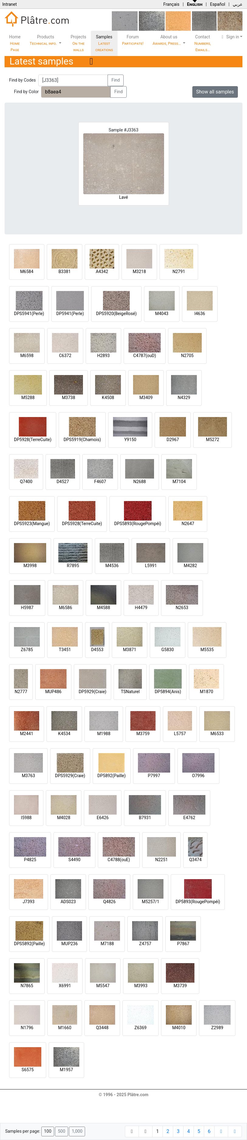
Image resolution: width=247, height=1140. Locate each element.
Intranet (9, 4)
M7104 (179, 481)
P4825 (30, 859)
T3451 (65, 649)
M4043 (161, 313)
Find (115, 80)
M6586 (65, 607)
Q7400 (26, 481)
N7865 (27, 985)
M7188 (107, 943)
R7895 (73, 565)
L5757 (180, 733)
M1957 (66, 1069)
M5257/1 (150, 901)
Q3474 (195, 859)
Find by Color (26, 91)
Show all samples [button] (215, 92)
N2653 (182, 607)
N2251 (161, 859)
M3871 (129, 649)
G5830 (167, 649)
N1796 (27, 1027)
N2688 (139, 481)
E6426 (102, 817)
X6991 (65, 985)
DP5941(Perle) (70, 313)
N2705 (187, 355)
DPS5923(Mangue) (32, 523)
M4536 (112, 565)
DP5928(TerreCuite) (32, 439)
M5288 (28, 397)
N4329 (184, 397)
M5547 (103, 985)
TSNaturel (130, 691)
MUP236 (69, 943)
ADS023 (68, 901)
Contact (202, 43)
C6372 (65, 355)
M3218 (139, 271)
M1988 (104, 733)
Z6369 (141, 1027)
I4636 (199, 313)
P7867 (183, 943)
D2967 (172, 439)
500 (61, 1131)
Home (15, 43)
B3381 (64, 271)
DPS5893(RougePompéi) (137, 523)
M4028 (63, 817)
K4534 (64, 733)
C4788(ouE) (119, 859)
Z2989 (217, 1027)
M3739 (180, 985)
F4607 (100, 481)
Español (217, 4)
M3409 (146, 397)
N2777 (21, 691)
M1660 (64, 1027)
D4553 (97, 649)
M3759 (143, 733)
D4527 (63, 481)
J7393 (28, 901)
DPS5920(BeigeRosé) (116, 313)
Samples (104, 43)
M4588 (103, 607)
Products (44, 40)
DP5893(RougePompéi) (198, 901)
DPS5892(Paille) (29, 943)
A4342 (102, 271)
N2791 (179, 271)
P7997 (154, 775)
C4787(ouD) (144, 355)
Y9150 (130, 439)
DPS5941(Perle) (29, 313)
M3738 (68, 397)
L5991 (151, 565)
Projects (78, 43)
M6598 (27, 355)
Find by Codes (22, 80)
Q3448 (102, 1027)
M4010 (179, 1027)
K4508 (108, 397)
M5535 (207, 649)
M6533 (217, 733)
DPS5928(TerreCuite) (82, 523)
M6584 (26, 271)
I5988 (26, 817)
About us (167, 40)
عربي (237, 4)
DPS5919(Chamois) (82, 439)
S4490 (74, 859)
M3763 (28, 775)
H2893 (103, 355)
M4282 (190, 565)
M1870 (206, 691)
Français (171, 4)
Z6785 (27, 649)
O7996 (198, 775)
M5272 (212, 439)
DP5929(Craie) (92, 691)
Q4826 (109, 901)
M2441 (26, 733)
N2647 (188, 523)
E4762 (189, 817)
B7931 (145, 817)
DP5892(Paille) (112, 775)
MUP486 (53, 691)
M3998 (30, 565)
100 (47, 1131)
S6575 (28, 1069)
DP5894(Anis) (168, 691)
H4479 (141, 607)
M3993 (141, 985)
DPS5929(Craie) (70, 775)
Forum (133, 40)
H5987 (27, 607)
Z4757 (145, 943)
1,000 (77, 1131)
